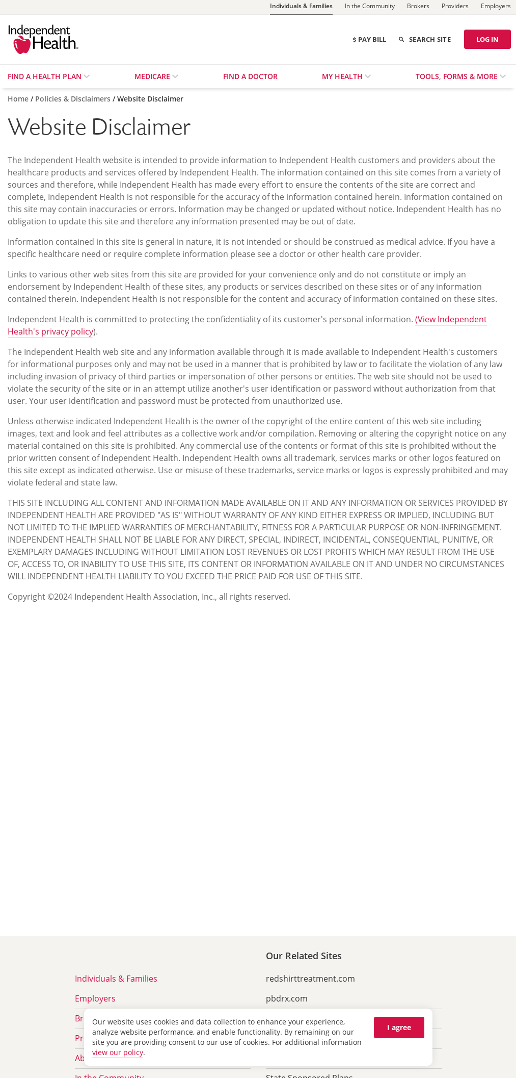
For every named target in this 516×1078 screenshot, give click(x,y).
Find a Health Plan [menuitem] (46, 76)
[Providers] (455, 7)
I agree (399, 1027)
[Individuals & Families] (301, 7)
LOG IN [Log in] (487, 39)
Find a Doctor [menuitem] (250, 76)
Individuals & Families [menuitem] (116, 978)
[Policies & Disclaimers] (74, 99)
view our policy (117, 1052)
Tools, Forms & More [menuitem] (458, 76)
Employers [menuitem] (95, 998)
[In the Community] (370, 7)
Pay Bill (369, 39)
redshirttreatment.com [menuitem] (310, 978)
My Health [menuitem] (343, 76)
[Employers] (496, 7)
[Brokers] (418, 7)
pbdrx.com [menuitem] (287, 998)
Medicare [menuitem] (153, 76)
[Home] (19, 99)
